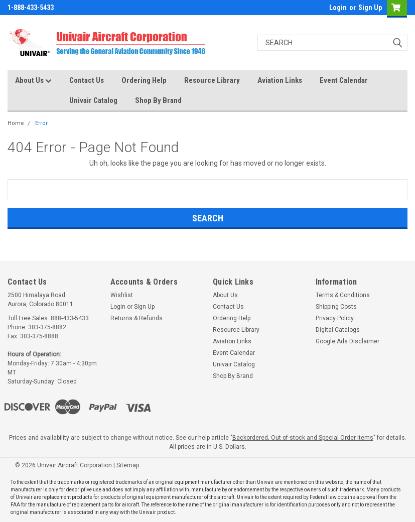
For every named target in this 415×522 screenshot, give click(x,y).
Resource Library (212, 80)
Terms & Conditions (343, 295)
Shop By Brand (158, 100)
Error (41, 123)
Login (338, 8)
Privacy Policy (335, 318)
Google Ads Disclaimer (347, 341)
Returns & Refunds (136, 318)
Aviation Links (279, 80)
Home (16, 123)
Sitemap (127, 465)
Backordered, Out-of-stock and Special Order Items (302, 437)
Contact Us (86, 80)
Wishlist (121, 295)
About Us (33, 81)
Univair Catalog (93, 100)
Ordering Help (144, 80)
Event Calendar (344, 80)
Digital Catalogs (338, 329)
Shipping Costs (336, 306)
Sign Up (370, 8)
